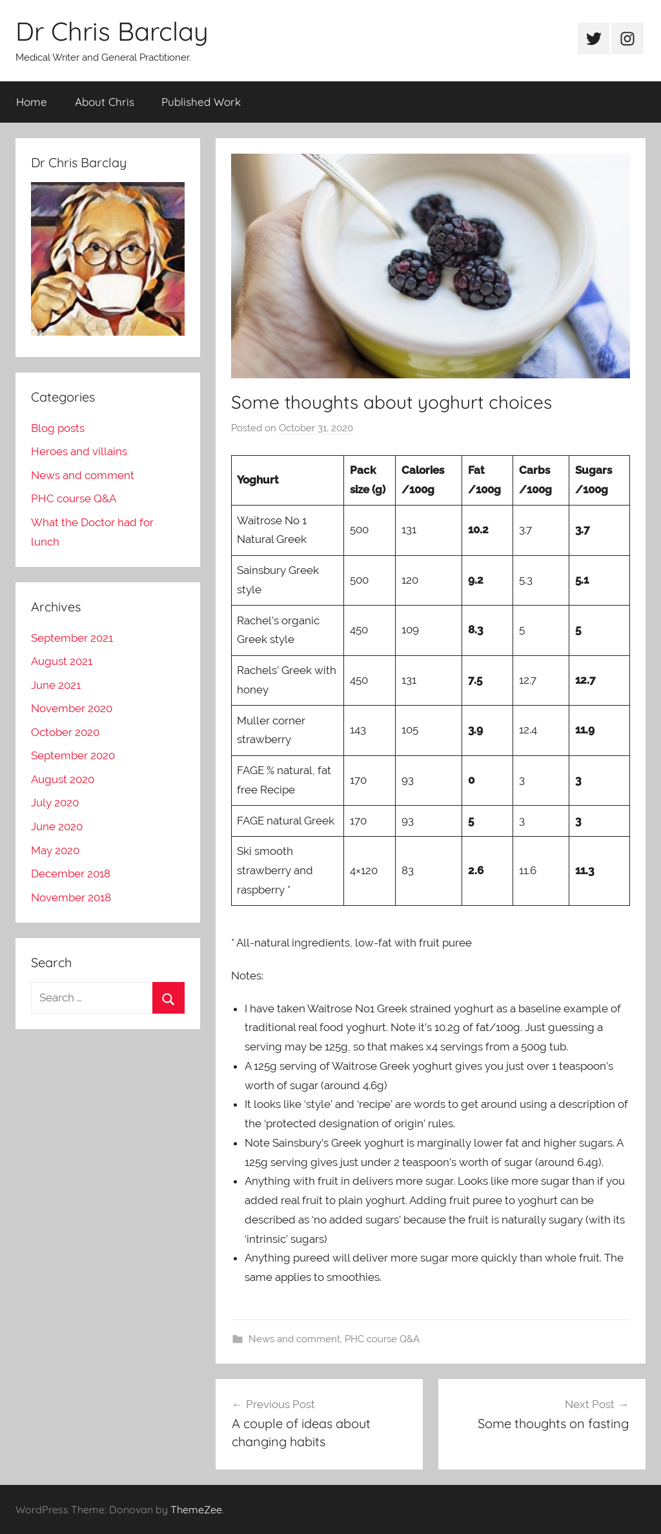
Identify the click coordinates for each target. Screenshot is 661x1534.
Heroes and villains (79, 451)
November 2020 (71, 708)
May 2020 (55, 850)
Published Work (201, 101)
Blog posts (58, 428)
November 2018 (71, 897)
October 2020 (65, 732)
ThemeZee (196, 1509)
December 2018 (70, 873)
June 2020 (57, 826)
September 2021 (72, 637)
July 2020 (55, 802)
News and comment (294, 1339)
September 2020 (73, 755)
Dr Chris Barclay (111, 31)
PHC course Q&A (382, 1339)
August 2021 (61, 661)
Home (31, 101)
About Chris (104, 101)
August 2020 (62, 779)
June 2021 (56, 685)
